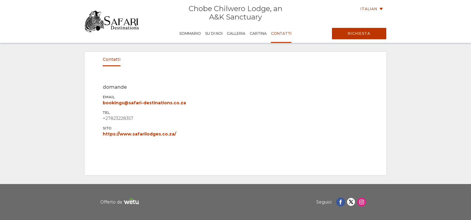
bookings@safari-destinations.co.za (144, 103)
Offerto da (120, 202)
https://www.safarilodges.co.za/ (139, 134)
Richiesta (359, 33)
